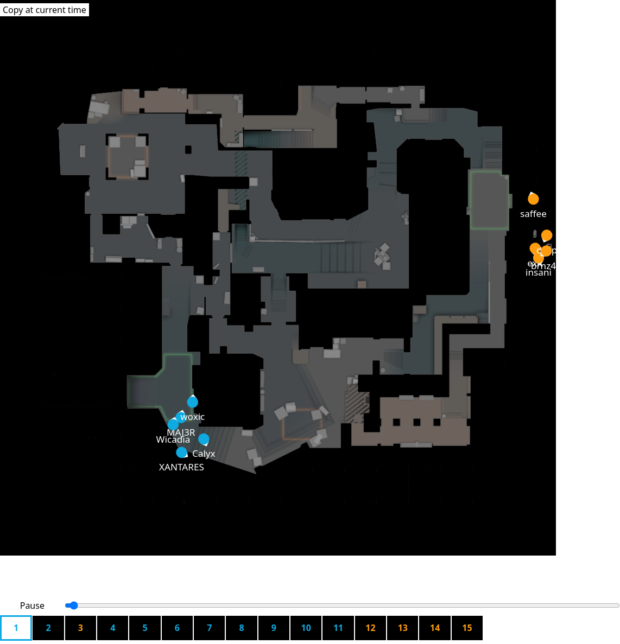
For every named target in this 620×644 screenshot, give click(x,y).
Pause (32, 605)
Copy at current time (44, 10)
